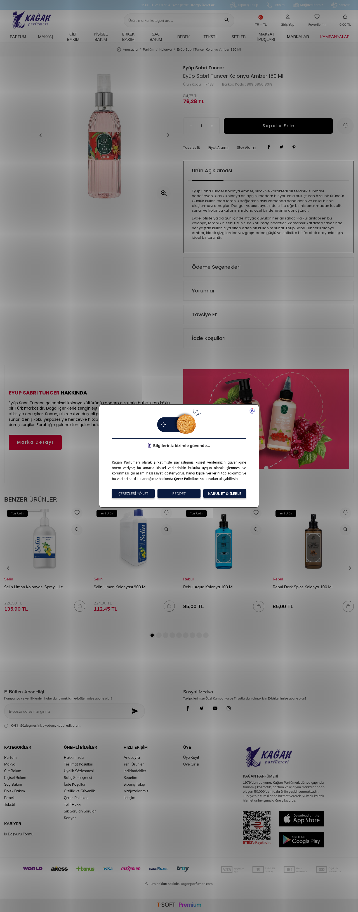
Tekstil (211, 36)
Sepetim (130, 777)
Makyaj (45, 36)
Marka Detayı (35, 442)
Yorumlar (203, 290)
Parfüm (18, 36)
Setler (239, 36)
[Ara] (226, 20)
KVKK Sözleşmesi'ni (26, 725)
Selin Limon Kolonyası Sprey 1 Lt (33, 586)
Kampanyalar (335, 36)
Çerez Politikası (76, 797)
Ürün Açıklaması (212, 170)
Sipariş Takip (244, 4)
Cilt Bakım (73, 37)
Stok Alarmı (246, 147)
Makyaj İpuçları (266, 37)
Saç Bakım (156, 37)
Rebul (188, 579)
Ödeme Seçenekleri (216, 266)
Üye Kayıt (191, 757)
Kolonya (165, 49)
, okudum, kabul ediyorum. (42, 725)
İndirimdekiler (135, 771)
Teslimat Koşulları (78, 764)
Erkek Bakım (128, 37)
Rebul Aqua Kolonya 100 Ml (208, 586)
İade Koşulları (208, 338)
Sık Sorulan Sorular (80, 811)
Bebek (183, 36)
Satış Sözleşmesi (78, 777)
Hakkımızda (74, 757)
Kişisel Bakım (101, 37)
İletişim (275, 5)
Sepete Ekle (278, 126)
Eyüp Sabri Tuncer (203, 68)
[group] (104, 135)
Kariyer (340, 5)
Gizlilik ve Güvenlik (79, 791)
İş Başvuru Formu (18, 834)
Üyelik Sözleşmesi (79, 771)
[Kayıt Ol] (136, 711)
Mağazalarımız (308, 5)
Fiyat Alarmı (218, 147)
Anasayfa (127, 49)
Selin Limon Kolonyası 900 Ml (120, 586)
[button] (42, 135)
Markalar (298, 36)
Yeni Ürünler (134, 764)
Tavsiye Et (191, 147)
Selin (8, 579)
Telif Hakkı (72, 804)
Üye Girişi (191, 764)
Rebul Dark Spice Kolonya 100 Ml (303, 586)
